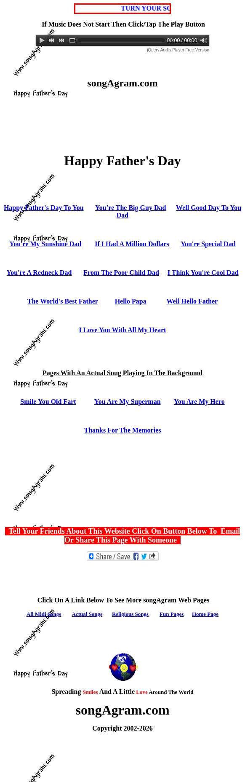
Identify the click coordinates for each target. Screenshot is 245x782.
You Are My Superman (127, 401)
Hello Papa (130, 301)
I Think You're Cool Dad (203, 272)
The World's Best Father (62, 301)
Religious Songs (130, 614)
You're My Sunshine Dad (45, 243)
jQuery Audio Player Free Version (178, 50)
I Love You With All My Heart (122, 329)
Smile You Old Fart (48, 401)
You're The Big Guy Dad (130, 207)
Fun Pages (172, 614)
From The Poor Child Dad (121, 272)
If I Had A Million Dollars (132, 243)
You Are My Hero (199, 401)
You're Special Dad (208, 243)
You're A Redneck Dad (39, 272)
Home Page (205, 614)
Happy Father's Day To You (44, 207)
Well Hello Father (192, 301)
